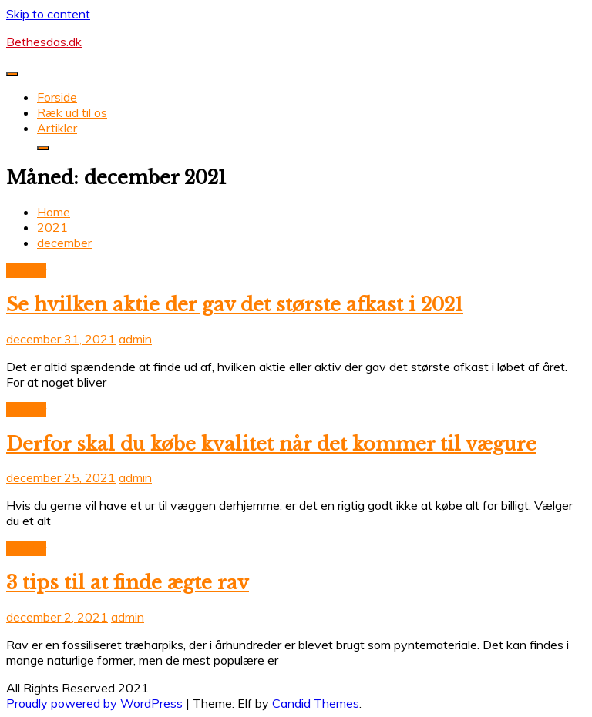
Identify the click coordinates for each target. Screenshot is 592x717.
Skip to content (48, 14)
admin (135, 339)
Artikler (57, 128)
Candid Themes (315, 703)
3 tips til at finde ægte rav (127, 582)
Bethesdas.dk (44, 41)
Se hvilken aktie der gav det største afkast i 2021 (234, 304)
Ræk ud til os (72, 112)
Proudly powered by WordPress (96, 703)
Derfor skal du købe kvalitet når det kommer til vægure (271, 444)
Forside (57, 97)
